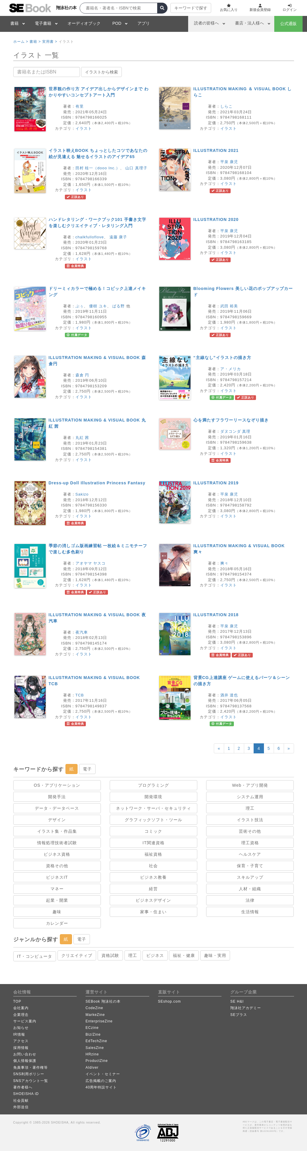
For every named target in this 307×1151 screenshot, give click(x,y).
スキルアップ (250, 877)
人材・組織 (250, 888)
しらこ (226, 106)
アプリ (143, 23)
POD (116, 23)
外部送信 (21, 1107)
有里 (79, 106)
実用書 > (49, 42)
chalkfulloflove (89, 237)
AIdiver (92, 1067)
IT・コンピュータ (34, 956)
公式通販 (288, 23)
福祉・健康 (184, 955)
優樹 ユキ (98, 306)
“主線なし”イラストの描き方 (222, 357)
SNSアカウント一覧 (30, 1081)
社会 (153, 865)
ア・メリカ (230, 369)
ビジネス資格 (57, 854)
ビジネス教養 (153, 877)
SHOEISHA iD (26, 1094)
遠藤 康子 (118, 237)
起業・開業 (57, 900)
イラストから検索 (101, 72)
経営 (153, 888)
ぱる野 (118, 306)
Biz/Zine (93, 1034)
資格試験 (110, 955)
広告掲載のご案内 (101, 1081)
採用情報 (21, 1048)
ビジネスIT (57, 877)
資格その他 (57, 865)
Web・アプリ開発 (250, 785)
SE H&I (237, 1001)
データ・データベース (57, 808)
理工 (250, 808)
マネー (57, 888)
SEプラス (238, 1015)
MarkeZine (95, 1015)
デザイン (57, 819)
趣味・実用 (215, 955)
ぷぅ (79, 306)
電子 (87, 769)
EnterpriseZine (99, 1021)
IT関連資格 (153, 842)
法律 (250, 900)
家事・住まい (153, 911)
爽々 (224, 563)
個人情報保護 (24, 1061)
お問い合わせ (24, 1054)
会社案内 (21, 1008)
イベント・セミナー (103, 1074)
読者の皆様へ (206, 23)
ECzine (92, 1028)
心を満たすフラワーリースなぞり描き (231, 420)
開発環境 (153, 796)
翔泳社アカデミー (245, 1008)
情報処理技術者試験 (57, 842)
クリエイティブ (76, 955)
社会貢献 (21, 1100)
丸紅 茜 (82, 437)
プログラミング (153, 785)
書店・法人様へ (249, 23)
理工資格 (250, 842)
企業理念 (21, 1015)
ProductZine (97, 1061)
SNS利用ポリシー (29, 1074)
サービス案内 (24, 1021)
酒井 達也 (229, 695)
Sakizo (82, 494)
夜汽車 (81, 632)
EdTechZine (96, 1041)
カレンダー (57, 923)
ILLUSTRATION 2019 (216, 483)
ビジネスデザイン (153, 900)
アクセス (21, 1041)
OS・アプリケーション (57, 785)
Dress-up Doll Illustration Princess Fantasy (97, 483)
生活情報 (250, 911)
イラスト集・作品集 (57, 831)
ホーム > (20, 42)
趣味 (56, 911)
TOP (17, 1001)
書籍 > (35, 42)
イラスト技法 (250, 819)
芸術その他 (250, 831)
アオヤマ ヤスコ (90, 563)
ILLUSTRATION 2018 (216, 614)
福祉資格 (153, 854)
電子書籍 (43, 23)
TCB (79, 695)
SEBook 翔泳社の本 (103, 1001)
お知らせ (21, 1028)
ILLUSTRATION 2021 (216, 150)
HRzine (92, 1054)
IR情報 (19, 1034)
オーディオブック (84, 23)
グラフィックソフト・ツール (153, 819)
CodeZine (94, 1008)
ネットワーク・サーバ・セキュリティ (153, 808)
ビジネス (155, 955)
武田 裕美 (229, 306)
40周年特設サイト (101, 1087)
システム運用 (250, 796)
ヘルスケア (250, 854)
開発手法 (57, 796)
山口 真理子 (136, 168)
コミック (153, 831)
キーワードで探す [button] (190, 8)
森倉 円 (82, 375)
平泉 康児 (229, 162)
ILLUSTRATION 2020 (216, 219)
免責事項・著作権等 (30, 1067)
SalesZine (95, 1048)
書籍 (14, 23)
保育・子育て (250, 865)
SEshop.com (169, 1001)
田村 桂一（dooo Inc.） (97, 168)
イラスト (83, 128)
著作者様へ (22, 1087)
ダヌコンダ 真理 (235, 431)
